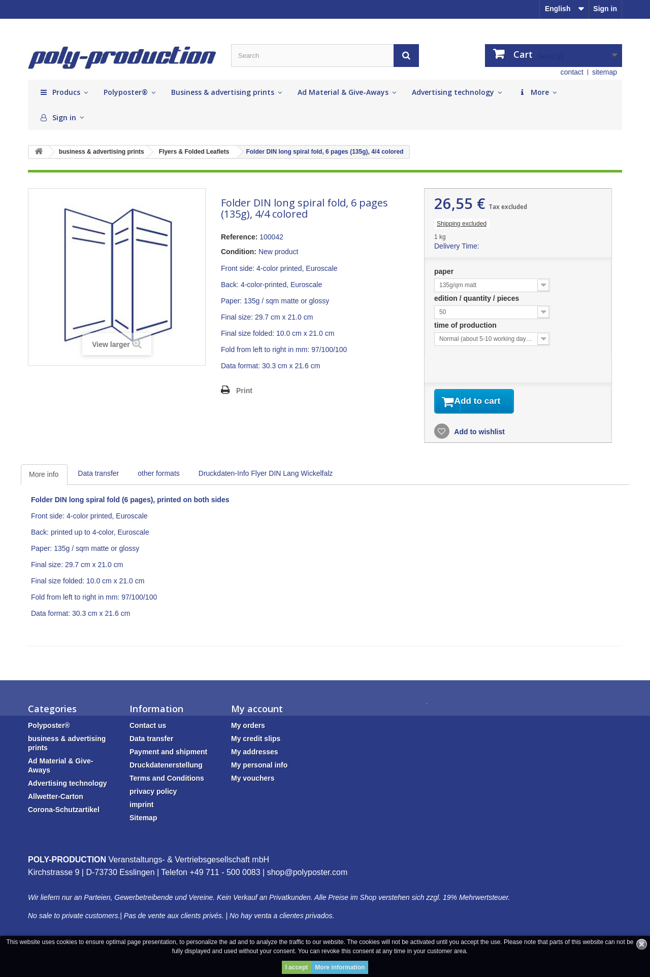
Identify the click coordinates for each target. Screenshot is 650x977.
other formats (158, 475)
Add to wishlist (478, 434)
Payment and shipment (168, 754)
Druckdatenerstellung (166, 767)
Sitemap (143, 820)
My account (257, 711)
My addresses (254, 754)
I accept (296, 967)
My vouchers (253, 780)
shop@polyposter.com (307, 874)
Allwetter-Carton (55, 798)
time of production (466, 325)
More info (43, 476)
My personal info (259, 767)
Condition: (238, 252)
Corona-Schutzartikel (64, 812)
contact (572, 72)
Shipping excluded (461, 223)
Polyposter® (49, 727)
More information (340, 967)
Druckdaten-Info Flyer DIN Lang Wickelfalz (266, 475)
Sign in (605, 9)
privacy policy (153, 793)
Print (244, 391)
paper (445, 271)
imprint (141, 806)
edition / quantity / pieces (477, 298)
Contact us (147, 727)
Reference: (239, 237)
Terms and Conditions (166, 780)
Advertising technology (67, 785)
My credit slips (255, 741)
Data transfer (98, 475)
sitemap (604, 72)
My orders (248, 727)
